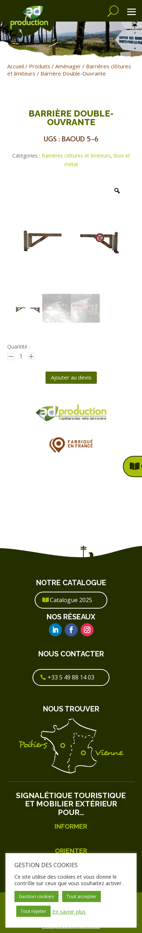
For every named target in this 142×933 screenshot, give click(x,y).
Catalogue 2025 (71, 600)
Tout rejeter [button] (33, 911)
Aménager (68, 66)
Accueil (15, 66)
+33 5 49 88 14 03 (71, 677)
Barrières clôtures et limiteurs (76, 155)
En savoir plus (69, 911)
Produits (39, 66)
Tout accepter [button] (81, 896)
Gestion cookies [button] (36, 896)
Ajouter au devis (71, 377)
